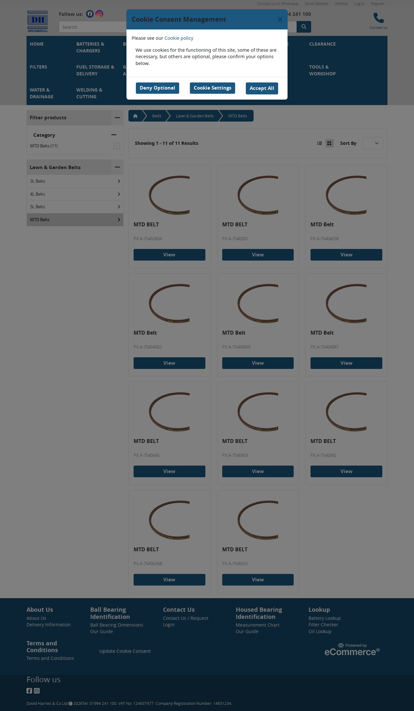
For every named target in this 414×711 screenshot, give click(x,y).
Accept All (262, 87)
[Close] (280, 19)
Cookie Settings (212, 87)
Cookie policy (179, 38)
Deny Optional (157, 87)
